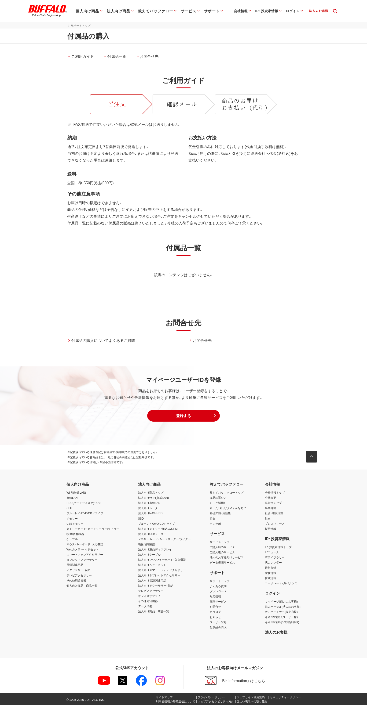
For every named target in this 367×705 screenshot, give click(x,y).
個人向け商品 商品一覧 (81, 585)
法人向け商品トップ (150, 492)
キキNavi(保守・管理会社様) (282, 622)
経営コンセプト (275, 503)
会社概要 (270, 497)
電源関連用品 (74, 565)
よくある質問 (218, 586)
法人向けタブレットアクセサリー (159, 575)
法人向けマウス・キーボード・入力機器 (162, 559)
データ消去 (145, 606)
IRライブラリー (275, 557)
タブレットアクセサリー (81, 559)
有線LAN (71, 497)
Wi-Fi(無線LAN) (76, 492)
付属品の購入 (218, 627)
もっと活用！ (217, 503)
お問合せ (215, 606)
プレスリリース (275, 523)
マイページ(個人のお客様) (281, 601)
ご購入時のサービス (222, 547)
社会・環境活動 (274, 513)
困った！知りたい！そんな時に (228, 508)
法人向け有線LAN (149, 503)
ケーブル (72, 539)
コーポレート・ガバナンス (281, 583)
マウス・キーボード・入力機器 (84, 544)
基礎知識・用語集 (220, 513)
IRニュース (272, 552)
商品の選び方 (218, 497)
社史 (268, 518)
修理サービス (218, 601)
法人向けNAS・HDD (150, 513)
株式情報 (270, 578)
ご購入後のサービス (222, 552)
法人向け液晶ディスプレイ (155, 549)
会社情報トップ (275, 492)
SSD (69, 508)
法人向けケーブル (149, 554)
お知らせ (215, 617)
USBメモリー (75, 523)
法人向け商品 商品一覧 (153, 611)
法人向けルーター (149, 508)
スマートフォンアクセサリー (84, 554)
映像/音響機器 (75, 534)
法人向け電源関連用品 (152, 580)
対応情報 (215, 596)
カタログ (215, 612)
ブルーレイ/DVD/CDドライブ (84, 513)
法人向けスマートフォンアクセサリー (162, 570)
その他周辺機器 (76, 580)
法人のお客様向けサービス (226, 557)
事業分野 (270, 508)
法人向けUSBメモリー (152, 534)
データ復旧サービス (222, 562)
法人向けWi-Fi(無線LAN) (153, 497)
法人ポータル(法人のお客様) (283, 606)
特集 (212, 518)
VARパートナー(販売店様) (281, 612)
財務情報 (270, 573)
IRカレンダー (273, 562)
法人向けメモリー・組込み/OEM (158, 529)
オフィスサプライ (149, 596)
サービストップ (219, 542)
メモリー (72, 518)
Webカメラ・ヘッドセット (82, 549)
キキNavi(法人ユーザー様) (281, 617)
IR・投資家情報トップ (278, 547)
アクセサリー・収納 (78, 570)
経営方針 (270, 567)
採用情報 (270, 529)
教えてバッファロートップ (226, 492)
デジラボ (215, 523)
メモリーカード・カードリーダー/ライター (92, 529)
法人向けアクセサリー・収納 (155, 585)
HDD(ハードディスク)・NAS (83, 503)
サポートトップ (219, 581)
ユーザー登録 (218, 622)
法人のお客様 (276, 632)
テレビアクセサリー (79, 575)
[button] (183, 416)
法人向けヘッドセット (152, 565)
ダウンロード (218, 591)
